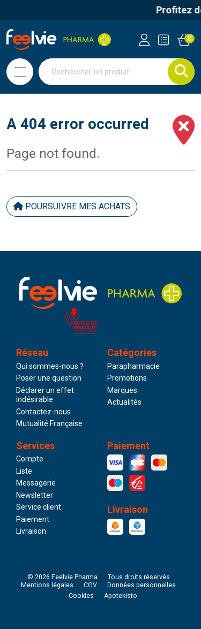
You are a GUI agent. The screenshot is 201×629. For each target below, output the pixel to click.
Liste (24, 471)
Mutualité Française (49, 423)
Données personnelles (141, 585)
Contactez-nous (43, 411)
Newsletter (34, 495)
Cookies (81, 596)
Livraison (31, 531)
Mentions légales (47, 585)
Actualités (124, 402)
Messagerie (36, 483)
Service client (38, 507)
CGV (90, 585)
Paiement (32, 519)
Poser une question (48, 378)
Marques (122, 390)
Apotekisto (120, 596)
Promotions (127, 378)
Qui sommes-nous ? (50, 366)
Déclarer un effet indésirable (45, 395)
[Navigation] (19, 71)
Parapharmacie (133, 366)
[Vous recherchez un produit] (103, 71)
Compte (29, 458)
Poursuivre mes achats (71, 206)
